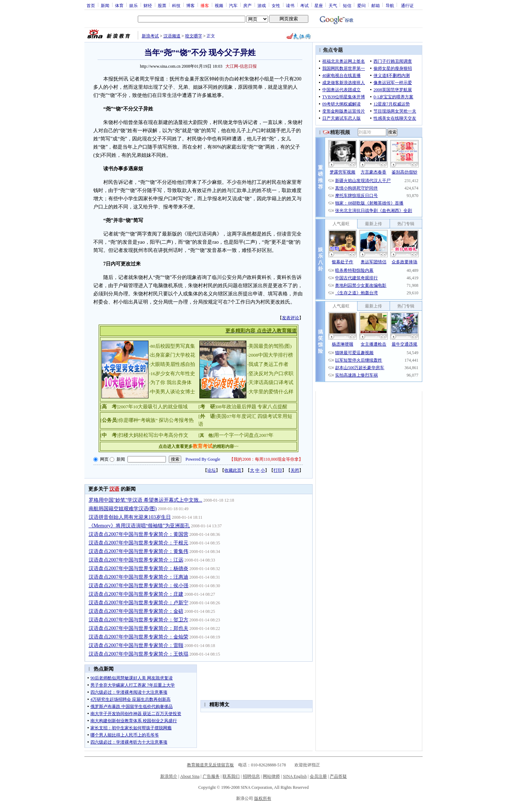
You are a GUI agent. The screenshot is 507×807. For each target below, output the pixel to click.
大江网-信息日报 (241, 66)
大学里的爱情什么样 (271, 391)
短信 (347, 5)
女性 (276, 5)
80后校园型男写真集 (172, 346)
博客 (190, 5)
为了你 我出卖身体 (170, 382)
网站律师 (271, 776)
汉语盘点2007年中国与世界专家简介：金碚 (136, 611)
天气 (333, 5)
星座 (318, 5)
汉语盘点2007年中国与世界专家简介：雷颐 (136, 645)
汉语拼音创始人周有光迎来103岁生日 (130, 517)
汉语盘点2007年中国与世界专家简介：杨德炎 (138, 568)
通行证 (407, 5)
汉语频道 (172, 35)
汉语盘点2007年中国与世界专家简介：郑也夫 (138, 628)
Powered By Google (202, 459)
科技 (176, 5)
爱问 (361, 5)
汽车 (233, 5)
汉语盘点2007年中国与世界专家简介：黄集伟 (138, 551)
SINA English (295, 776)
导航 (390, 5)
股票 (162, 5)
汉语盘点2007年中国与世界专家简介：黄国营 (138, 534)
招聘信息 (251, 776)
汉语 (114, 489)
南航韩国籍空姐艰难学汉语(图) (123, 508)
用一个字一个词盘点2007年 (243, 435)
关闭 (295, 470)
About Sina (189, 776)
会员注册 (318, 776)
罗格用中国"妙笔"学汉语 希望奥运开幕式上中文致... (145, 500)
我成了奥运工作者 (268, 364)
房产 (247, 5)
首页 (91, 5)
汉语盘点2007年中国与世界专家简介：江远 (136, 560)
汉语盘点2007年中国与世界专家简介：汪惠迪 (138, 577)
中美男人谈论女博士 (172, 391)
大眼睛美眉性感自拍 (172, 364)
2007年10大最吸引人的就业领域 (153, 406)
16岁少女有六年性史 (172, 373)
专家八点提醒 (272, 406)
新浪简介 (168, 776)
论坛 (211, 470)
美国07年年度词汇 (236, 416)
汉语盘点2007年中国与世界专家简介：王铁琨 (138, 654)
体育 (119, 5)
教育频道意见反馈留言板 (210, 764)
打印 (277, 470)
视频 (219, 5)
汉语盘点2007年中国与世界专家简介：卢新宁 (138, 602)
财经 (147, 5)
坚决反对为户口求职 (271, 373)
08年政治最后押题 (236, 406)
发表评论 (290, 317)
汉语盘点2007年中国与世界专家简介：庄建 (136, 594)
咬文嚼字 (193, 35)
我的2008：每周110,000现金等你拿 (266, 459)
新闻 (105, 5)
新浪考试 (150, 35)
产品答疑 (338, 776)
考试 (304, 5)
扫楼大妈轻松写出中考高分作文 (153, 435)
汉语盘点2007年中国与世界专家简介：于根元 (138, 542)
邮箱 (375, 5)
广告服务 (211, 776)
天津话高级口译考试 (271, 382)
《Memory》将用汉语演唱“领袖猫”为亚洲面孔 (139, 525)
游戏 (261, 5)
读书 (290, 5)
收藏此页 (232, 470)
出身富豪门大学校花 (172, 355)
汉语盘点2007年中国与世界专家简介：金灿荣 (138, 637)
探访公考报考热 (176, 420)
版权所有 (262, 798)
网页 (104, 459)
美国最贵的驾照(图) (270, 346)
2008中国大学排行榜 (271, 355)
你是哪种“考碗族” (138, 420)
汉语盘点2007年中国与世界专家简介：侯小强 (138, 585)
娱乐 (133, 5)
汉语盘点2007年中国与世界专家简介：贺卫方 (138, 619)
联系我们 (231, 776)
